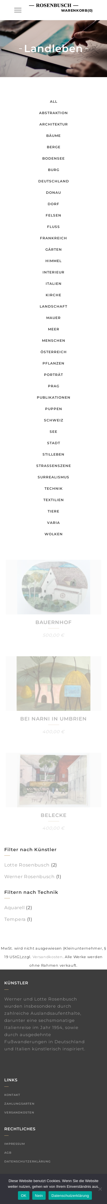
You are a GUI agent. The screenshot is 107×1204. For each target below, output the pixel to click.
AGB (8, 1152)
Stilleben (53, 454)
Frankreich (53, 238)
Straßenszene (53, 466)
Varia (53, 522)
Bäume (53, 135)
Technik (54, 488)
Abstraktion (53, 113)
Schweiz (53, 420)
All (53, 101)
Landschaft (53, 306)
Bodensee (53, 158)
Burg (53, 170)
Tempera (15, 919)
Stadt (53, 443)
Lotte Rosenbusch (27, 865)
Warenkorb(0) (77, 10)
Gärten (53, 249)
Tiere (53, 511)
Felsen (53, 215)
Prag (53, 386)
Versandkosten (48, 957)
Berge (53, 147)
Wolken (54, 534)
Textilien (53, 500)
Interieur (53, 272)
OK (23, 1195)
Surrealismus (53, 477)
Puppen (53, 409)
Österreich (54, 352)
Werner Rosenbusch (29, 876)
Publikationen (53, 397)
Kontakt (12, 1095)
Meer (53, 329)
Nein (39, 1195)
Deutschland (53, 181)
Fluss (53, 227)
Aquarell (14, 907)
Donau (53, 192)
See (53, 431)
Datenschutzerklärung (27, 1161)
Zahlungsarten (19, 1104)
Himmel (53, 261)
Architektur (53, 124)
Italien (54, 283)
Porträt (53, 374)
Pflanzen (53, 363)
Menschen (53, 340)
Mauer (53, 318)
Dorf (53, 204)
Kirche (53, 295)
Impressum (14, 1144)
